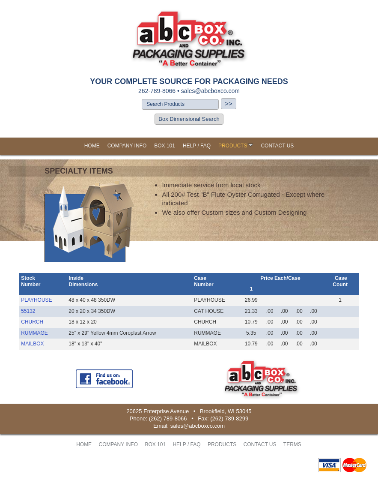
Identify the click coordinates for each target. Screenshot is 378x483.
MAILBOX (32, 344)
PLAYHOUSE (36, 300)
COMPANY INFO (127, 146)
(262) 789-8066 (168, 418)
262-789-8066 (157, 90)
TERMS (292, 444)
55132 (28, 311)
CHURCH (32, 322)
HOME (92, 146)
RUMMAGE (34, 333)
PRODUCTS (235, 146)
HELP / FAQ (197, 146)
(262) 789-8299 (229, 418)
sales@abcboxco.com (210, 90)
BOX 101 (164, 146)
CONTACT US (277, 146)
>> (228, 103)
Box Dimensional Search (188, 119)
